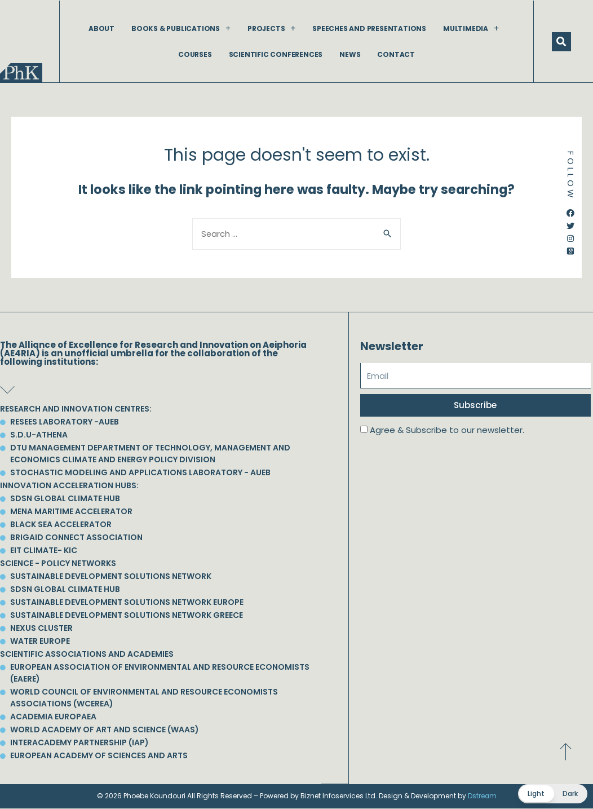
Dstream (482, 796)
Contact (396, 54)
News (349, 54)
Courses (195, 54)
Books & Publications (181, 28)
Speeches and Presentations (369, 28)
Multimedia (471, 28)
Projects (271, 28)
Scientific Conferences (276, 54)
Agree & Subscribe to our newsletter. (447, 430)
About (101, 28)
